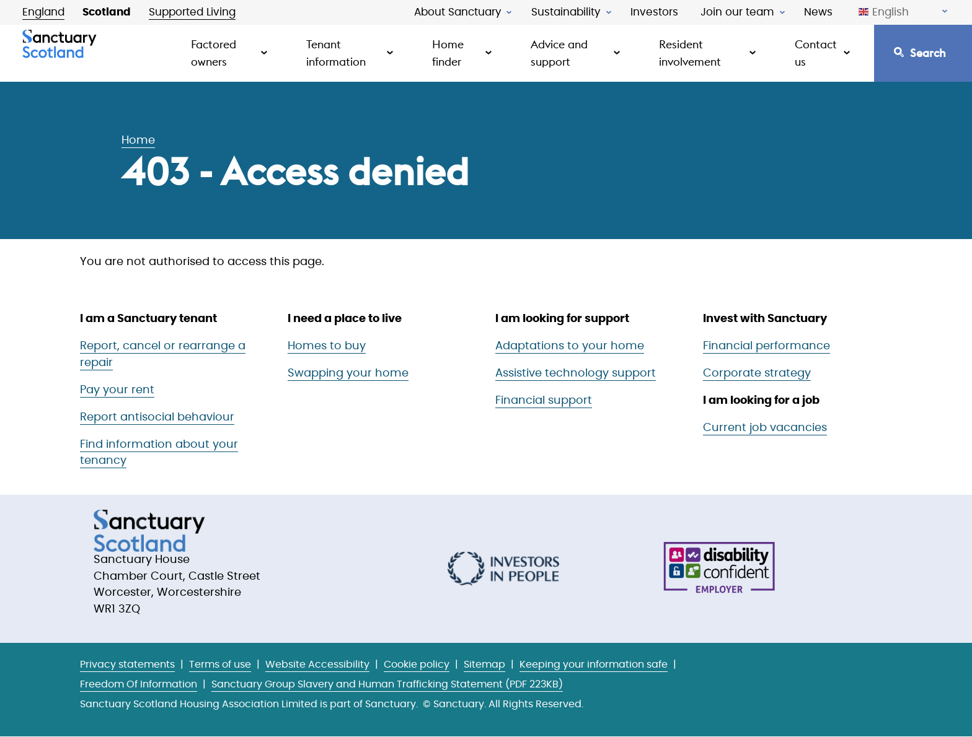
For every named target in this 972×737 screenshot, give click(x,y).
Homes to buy (327, 346)
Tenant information (336, 53)
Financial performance (766, 346)
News (818, 12)
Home (138, 140)
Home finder (448, 53)
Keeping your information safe (593, 664)
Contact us (816, 53)
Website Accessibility (317, 664)
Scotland (106, 12)
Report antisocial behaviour (157, 417)
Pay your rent (117, 390)
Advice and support (559, 53)
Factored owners (213, 53)
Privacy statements (127, 664)
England (43, 12)
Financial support (543, 400)
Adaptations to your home (569, 346)
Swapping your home (348, 373)
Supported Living (192, 12)
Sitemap (484, 664)
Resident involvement (690, 53)
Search (928, 53)
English (884, 12)
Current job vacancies (765, 428)
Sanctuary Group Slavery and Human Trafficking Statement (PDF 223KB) (387, 684)
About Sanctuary (457, 12)
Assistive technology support (575, 373)
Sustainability (566, 12)
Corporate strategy (757, 373)
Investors (654, 12)
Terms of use (220, 664)
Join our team (737, 12)
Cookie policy (416, 664)
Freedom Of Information (138, 684)
